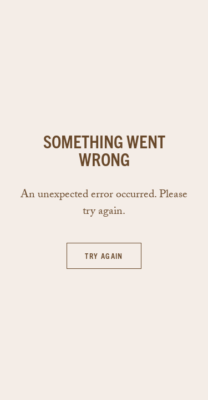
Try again (104, 256)
